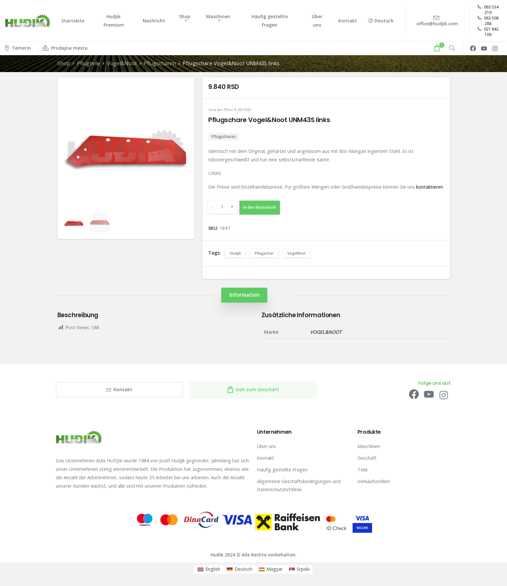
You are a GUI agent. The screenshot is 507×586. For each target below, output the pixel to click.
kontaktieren (429, 187)
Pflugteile (88, 63)
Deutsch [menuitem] (243, 569)
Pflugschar (264, 253)
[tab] (244, 295)
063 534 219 (488, 9)
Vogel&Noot (121, 63)
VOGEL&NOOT (326, 332)
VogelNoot (296, 253)
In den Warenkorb (259, 207)
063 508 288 (488, 20)
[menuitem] (208, 569)
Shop (63, 63)
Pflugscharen (159, 63)
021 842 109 (488, 31)
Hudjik (235, 253)
